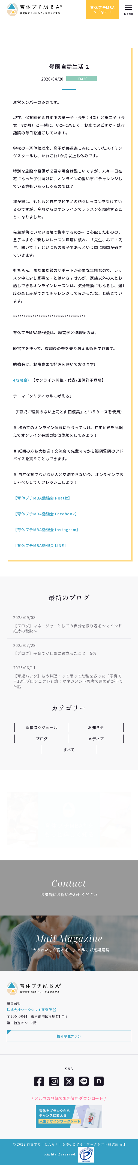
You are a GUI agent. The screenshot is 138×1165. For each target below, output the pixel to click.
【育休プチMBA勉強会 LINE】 (40, 545)
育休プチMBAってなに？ (102, 9)
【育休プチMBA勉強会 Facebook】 (46, 513)
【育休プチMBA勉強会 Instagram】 (46, 529)
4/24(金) (21, 380)
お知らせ (96, 727)
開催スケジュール (42, 727)
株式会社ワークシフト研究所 (31, 1009)
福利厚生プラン (69, 1036)
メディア (96, 738)
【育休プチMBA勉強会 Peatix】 (42, 498)
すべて (69, 749)
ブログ (81, 78)
